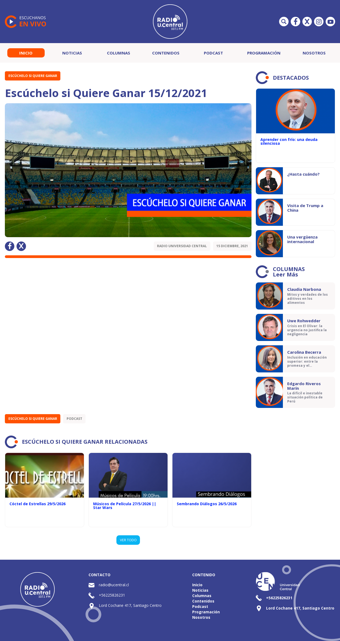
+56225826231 (112, 595)
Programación (263, 53)
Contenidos (165, 53)
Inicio (25, 53)
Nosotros (314, 53)
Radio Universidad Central (182, 246)
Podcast (213, 53)
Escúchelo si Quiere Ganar (32, 75)
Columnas (118, 53)
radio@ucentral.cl (114, 584)
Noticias (72, 53)
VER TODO (128, 539)
